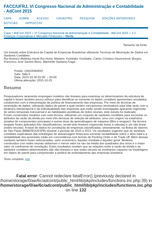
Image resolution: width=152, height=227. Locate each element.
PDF (27, 159)
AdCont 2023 (22, 33)
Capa (8, 18)
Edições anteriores (118, 18)
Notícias (11, 23)
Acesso (43, 18)
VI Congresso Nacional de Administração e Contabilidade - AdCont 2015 (81, 33)
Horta (69, 36)
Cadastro (64, 18)
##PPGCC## (33, 23)
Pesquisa (87, 18)
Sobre (24, 18)
